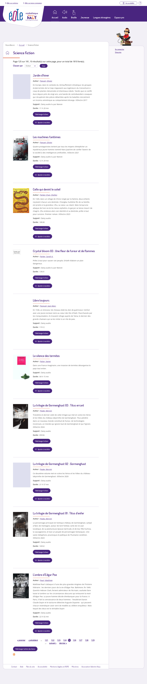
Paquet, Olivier (46, 81)
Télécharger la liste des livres (25, 649)
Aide (21, 666)
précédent (33, 640)
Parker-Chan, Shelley (48, 195)
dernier (63, 643)
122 (52, 640)
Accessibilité (42, 666)
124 (64, 640)
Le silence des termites (46, 356)
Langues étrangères (102, 17)
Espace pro (119, 17)
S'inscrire (118, 52)
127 (80, 640)
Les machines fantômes (47, 137)
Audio (64, 17)
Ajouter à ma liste (44, 122)
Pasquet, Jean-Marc (48, 306)
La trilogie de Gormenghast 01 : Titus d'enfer (58, 513)
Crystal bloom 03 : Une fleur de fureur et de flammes (64, 251)
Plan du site (30, 666)
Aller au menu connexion (33, 3)
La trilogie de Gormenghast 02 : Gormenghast (59, 464)
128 (86, 640)
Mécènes (75, 666)
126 (74, 640)
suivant (52, 643)
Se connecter (119, 49)
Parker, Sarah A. (46, 256)
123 (58, 640)
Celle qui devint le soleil (46, 189)
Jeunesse (85, 17)
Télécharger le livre (41, 114)
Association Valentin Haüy (91, 666)
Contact (14, 666)
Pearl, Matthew (46, 580)
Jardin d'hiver (41, 75)
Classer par (18, 65)
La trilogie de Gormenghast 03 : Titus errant (58, 405)
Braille (74, 17)
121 (46, 640)
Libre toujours (41, 300)
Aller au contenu (12, 3)
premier (21, 640)
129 (93, 640)
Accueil (21, 45)
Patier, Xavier (45, 361)
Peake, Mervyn (46, 411)
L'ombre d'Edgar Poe (45, 575)
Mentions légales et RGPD (59, 666)
